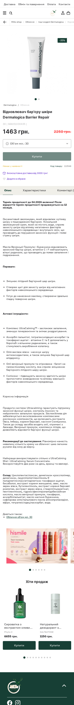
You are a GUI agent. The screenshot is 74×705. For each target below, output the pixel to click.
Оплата (51, 4)
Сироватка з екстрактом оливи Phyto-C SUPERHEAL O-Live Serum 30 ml (18, 626)
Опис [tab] (7, 190)
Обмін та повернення (31, 4)
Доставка (9, 4)
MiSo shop (16, 22)
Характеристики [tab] (34, 190)
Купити (19, 645)
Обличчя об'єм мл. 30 (19, 516)
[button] (36, 99)
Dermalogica (10, 105)
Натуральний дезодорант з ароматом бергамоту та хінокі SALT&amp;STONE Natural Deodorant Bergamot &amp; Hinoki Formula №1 (55, 626)
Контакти (64, 4)
